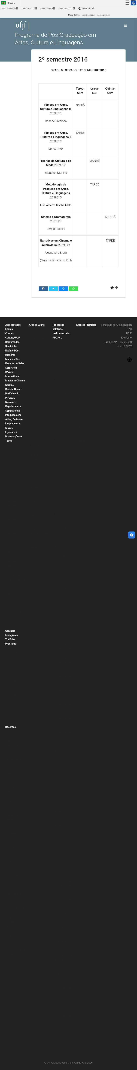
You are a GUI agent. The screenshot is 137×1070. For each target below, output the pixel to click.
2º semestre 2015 (38, 422)
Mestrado (35, 352)
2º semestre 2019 (38, 385)
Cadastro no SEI (38, 501)
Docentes (10, 727)
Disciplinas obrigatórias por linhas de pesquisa (15, 699)
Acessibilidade (103, 15)
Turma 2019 (12, 459)
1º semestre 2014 (38, 436)
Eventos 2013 (84, 385)
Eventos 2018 (84, 362)
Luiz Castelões (13, 843)
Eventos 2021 (84, 348)
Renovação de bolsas (63, 937)
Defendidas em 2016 (16, 538)
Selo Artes (11, 367)
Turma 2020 (12, 454)
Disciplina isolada (62, 639)
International (86, 8)
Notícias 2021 (84, 418)
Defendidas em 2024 (16, 501)
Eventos (81, 329)
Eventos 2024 (84, 338)
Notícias (81, 390)
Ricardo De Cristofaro (16, 880)
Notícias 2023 (84, 408)
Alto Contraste (88, 15)
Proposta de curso (15, 653)
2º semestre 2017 (38, 403)
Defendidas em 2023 (16, 505)
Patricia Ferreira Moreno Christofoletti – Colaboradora (16, 908)
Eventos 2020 (84, 352)
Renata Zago (12, 927)
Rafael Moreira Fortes (16, 866)
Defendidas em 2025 (16, 496)
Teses (9, 547)
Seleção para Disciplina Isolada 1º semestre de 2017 (63, 844)
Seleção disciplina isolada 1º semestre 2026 (63, 649)
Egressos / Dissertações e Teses (13, 436)
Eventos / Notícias (86, 324)
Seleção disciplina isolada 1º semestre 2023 (63, 704)
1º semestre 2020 (38, 380)
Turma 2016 (12, 473)
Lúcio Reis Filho (14, 829)
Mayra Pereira (13, 862)
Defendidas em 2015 (16, 543)
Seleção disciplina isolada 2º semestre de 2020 (63, 746)
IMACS (57, 547)
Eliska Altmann (13, 769)
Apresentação (13, 324)
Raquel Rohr (12, 871)
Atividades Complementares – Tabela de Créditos (39, 492)
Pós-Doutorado (60, 598)
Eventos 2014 (84, 380)
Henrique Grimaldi (15, 815)
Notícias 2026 (84, 394)
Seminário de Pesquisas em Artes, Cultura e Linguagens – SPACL (14, 419)
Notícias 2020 (84, 422)
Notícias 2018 (84, 431)
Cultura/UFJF (12, 337)
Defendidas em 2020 (16, 520)
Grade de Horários (39, 362)
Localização (12, 723)
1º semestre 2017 (38, 408)
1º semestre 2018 (38, 399)
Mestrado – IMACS (39, 357)
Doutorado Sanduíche (63, 978)
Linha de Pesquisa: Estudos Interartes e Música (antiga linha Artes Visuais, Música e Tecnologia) (16, 607)
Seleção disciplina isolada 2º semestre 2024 (63, 676)
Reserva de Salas (14, 363)
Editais (9, 329)
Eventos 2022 (84, 343)
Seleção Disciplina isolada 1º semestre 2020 (63, 760)
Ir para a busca (47, 8)
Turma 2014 (12, 482)
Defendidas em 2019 (16, 524)
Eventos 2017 (84, 366)
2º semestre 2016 (38, 413)
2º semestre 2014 (38, 431)
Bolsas (57, 853)
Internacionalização (15, 718)
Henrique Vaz (13, 820)
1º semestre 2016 (38, 418)
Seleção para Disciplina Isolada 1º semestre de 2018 (63, 816)
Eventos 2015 (84, 376)
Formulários (36, 459)
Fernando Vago (13, 787)
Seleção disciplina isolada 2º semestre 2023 (63, 690)
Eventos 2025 (84, 334)
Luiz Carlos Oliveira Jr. (16, 847)
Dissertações (13, 492)
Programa (10, 643)
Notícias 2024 (84, 403)
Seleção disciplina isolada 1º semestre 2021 (63, 732)
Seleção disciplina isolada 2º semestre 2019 (63, 774)
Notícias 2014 (84, 436)
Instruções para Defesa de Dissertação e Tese (39, 478)
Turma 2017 (12, 468)
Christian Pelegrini (15, 745)
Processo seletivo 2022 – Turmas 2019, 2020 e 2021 (63, 927)
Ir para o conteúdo (9, 8)
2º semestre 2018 (38, 394)
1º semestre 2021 (38, 376)
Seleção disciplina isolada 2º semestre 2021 (63, 718)
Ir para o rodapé (67, 8)
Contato (9, 333)
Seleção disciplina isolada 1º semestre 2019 (63, 788)
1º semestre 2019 (38, 390)
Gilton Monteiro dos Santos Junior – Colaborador (15, 796)
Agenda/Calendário (86, 441)
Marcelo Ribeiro (14, 875)
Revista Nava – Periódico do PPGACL (13, 393)
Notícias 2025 (84, 399)
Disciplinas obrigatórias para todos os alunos (14, 685)
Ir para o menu (29, 8)
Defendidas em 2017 (16, 533)
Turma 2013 (12, 487)
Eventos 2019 (84, 357)
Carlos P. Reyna (13, 741)
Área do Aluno (37, 324)
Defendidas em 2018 (16, 529)
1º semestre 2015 (38, 427)
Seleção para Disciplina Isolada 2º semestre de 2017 (63, 830)
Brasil (7, 2)
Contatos (10, 630)
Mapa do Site (74, 15)
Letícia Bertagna (14, 824)
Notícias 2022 (84, 413)
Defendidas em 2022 (16, 510)
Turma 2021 (12, 450)
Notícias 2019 (84, 427)
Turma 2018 (12, 464)
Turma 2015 (12, 478)
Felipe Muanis (13, 782)
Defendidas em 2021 (16, 515)
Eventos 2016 (84, 371)
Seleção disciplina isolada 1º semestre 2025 (63, 663)
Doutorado (35, 348)
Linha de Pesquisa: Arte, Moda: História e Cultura (16, 589)
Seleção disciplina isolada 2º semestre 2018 (63, 802)
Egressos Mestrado (15, 445)
